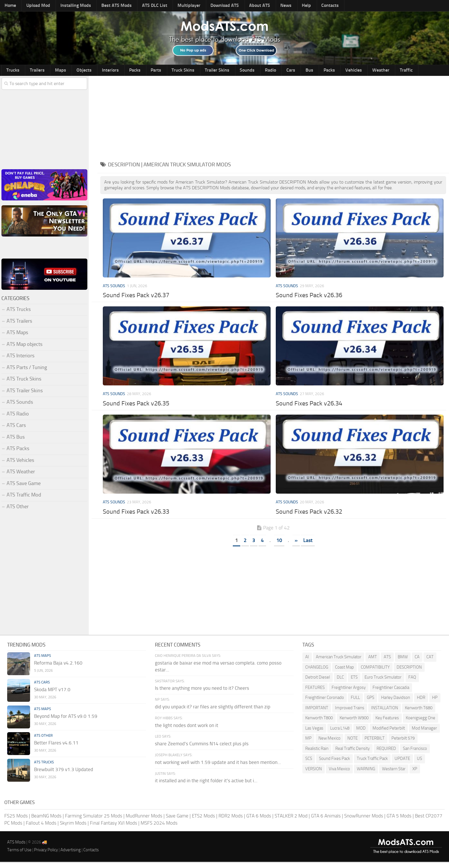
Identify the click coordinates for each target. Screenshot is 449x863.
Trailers (32, 71)
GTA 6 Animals (326, 816)
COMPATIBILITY (375, 668)
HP (435, 698)
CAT (430, 658)
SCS (308, 759)
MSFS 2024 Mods (159, 824)
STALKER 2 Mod (291, 816)
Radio (231, 71)
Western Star (393, 769)
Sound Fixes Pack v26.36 (309, 296)
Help (274, 6)
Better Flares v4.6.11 (56, 744)
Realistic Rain (316, 749)
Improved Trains (349, 708)
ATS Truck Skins (24, 380)
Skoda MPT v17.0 (52, 690)
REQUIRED (386, 749)
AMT (372, 658)
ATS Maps (17, 333)
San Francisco (415, 749)
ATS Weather (21, 473)
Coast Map (344, 668)
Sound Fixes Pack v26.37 (136, 296)
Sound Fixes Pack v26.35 (136, 404)
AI (307, 658)
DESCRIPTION (409, 668)
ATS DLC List (140, 6)
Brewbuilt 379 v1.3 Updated (63, 770)
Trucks (11, 71)
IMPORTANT (316, 708)
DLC (340, 678)
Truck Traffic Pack (372, 759)
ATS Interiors (20, 357)
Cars (247, 71)
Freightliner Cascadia (391, 688)
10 (279, 541)
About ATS (235, 6)
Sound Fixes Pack (334, 759)
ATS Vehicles (20, 461)
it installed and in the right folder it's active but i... (206, 782)
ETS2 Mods (203, 816)
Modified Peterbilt (389, 729)
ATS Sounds (114, 286)
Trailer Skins (185, 71)
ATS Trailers (19, 322)
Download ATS (203, 6)
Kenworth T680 (418, 708)
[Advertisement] (273, 117)
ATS (387, 658)
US (419, 759)
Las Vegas (314, 729)
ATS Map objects (24, 345)
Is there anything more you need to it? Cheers (202, 689)
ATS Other (18, 507)
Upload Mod (33, 6)
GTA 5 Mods (399, 816)
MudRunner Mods (144, 816)
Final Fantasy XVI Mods (113, 824)
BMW (403, 658)
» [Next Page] (296, 541)
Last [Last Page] (307, 541)
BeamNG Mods (46, 816)
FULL (355, 698)
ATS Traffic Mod (24, 496)
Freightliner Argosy (349, 688)
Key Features (387, 719)
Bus (262, 71)
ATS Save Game (24, 484)
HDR (421, 698)
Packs (114, 71)
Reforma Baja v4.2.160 (58, 664)
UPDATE (402, 759)
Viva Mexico (339, 769)
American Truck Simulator (338, 658)
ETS (354, 678)
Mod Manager (424, 729)
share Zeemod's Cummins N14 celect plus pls (202, 745)
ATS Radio (18, 414)
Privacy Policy (46, 850)
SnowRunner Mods (363, 816)
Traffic (344, 71)
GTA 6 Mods (258, 816)
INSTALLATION (384, 708)
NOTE (352, 739)
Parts (131, 71)
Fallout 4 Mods (41, 824)
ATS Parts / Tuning (27, 368)
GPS (370, 698)
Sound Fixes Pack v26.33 (136, 512)
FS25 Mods (16, 816)
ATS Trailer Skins (25, 391)
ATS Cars (16, 426)
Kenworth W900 (354, 719)
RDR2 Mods (230, 816)
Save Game (177, 816)
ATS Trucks (19, 310)
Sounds (211, 71)
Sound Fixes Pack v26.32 (309, 512)
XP (414, 769)
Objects (71, 71)
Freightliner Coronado (324, 698)
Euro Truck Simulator (383, 678)
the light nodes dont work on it (186, 726)
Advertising (70, 850)
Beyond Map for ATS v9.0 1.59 (65, 717)
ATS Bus (16, 438)
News (257, 6)
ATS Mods (16, 843)
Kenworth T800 (319, 719)
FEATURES (315, 688)
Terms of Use (19, 850)
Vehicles (298, 71)
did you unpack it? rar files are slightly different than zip (212, 708)
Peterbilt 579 (403, 739)
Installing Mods (68, 6)
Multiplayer (170, 6)
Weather (322, 71)
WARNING (366, 769)
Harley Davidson (395, 698)
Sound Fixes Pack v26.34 (309, 404)
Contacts (294, 6)
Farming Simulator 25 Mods (93, 816)
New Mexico (329, 739)
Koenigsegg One (420, 719)
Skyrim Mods (73, 824)
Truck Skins (155, 71)
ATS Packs (18, 449)
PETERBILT (375, 739)
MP (308, 739)
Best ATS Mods (105, 6)
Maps (51, 71)
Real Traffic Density (352, 749)
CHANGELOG (316, 668)
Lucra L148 (339, 729)
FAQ (412, 678)
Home (9, 6)
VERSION (313, 769)
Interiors (93, 71)
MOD (361, 729)
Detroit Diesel (317, 678)
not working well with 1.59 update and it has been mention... (218, 763)
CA (417, 658)
